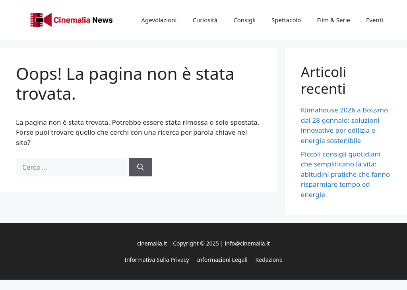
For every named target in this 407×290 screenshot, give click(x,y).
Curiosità (204, 20)
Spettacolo (286, 20)
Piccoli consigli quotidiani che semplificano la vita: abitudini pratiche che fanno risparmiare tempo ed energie (345, 174)
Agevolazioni (158, 20)
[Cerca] (140, 167)
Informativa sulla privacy (156, 259)
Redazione (269, 259)
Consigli (244, 20)
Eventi (374, 20)
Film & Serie (333, 20)
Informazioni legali (222, 259)
